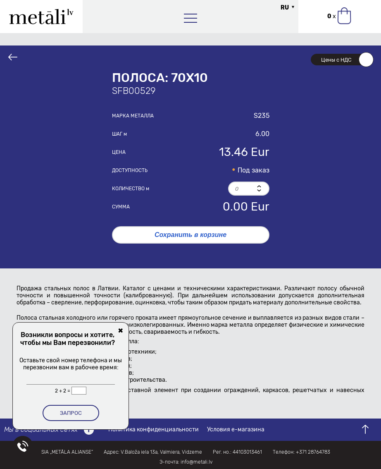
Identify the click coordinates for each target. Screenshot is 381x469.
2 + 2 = (63, 391)
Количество (130, 188)
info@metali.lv (196, 462)
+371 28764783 (313, 452)
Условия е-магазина (235, 429)
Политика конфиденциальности (153, 429)
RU (285, 7)
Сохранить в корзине (190, 234)
